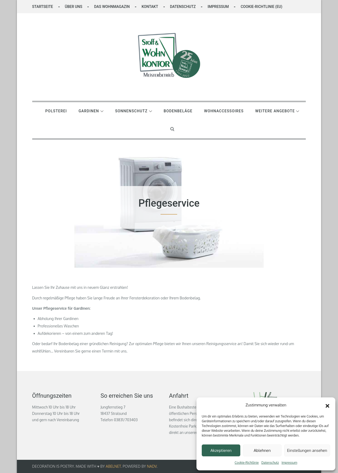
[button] (327, 405)
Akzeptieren (221, 450)
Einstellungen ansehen (307, 450)
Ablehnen (262, 450)
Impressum (289, 463)
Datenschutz (270, 463)
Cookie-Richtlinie (247, 463)
